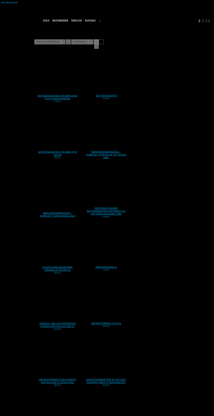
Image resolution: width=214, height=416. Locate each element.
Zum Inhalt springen (9, 2)
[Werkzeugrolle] (112, 262)
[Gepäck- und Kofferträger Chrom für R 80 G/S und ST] (64, 318)
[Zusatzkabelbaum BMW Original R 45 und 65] (64, 262)
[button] (198, 20)
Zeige (79, 42)
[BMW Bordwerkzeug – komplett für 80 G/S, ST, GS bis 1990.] (112, 147)
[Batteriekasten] (112, 90)
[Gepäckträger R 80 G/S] (112, 318)
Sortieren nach (47, 42)
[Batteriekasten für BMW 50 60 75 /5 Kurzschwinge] (64, 90)
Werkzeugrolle (106, 267)
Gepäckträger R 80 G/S (106, 323)
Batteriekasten (106, 95)
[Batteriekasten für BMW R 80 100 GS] (64, 147)
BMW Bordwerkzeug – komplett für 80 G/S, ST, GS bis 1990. (106, 155)
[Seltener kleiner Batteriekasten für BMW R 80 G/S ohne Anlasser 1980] (112, 203)
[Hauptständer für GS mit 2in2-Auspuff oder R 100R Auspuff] (112, 374)
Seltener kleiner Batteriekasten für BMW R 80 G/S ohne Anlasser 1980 (106, 211)
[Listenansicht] (96, 46)
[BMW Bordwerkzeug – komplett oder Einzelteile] (64, 208)
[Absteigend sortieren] (68, 41)
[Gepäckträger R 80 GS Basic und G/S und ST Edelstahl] (64, 374)
